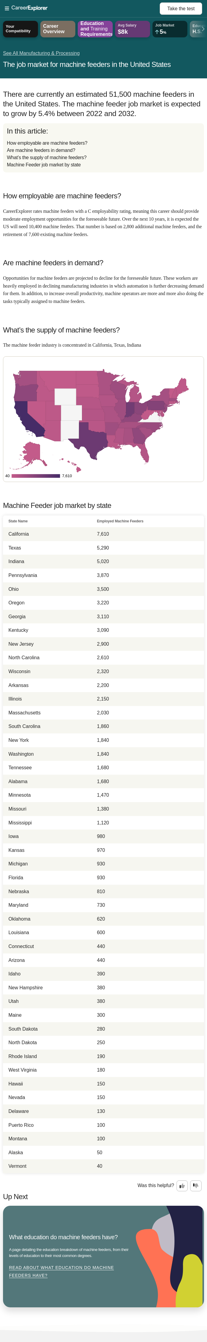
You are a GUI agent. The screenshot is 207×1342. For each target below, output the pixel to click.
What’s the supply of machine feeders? (46, 157)
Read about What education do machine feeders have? (61, 1271)
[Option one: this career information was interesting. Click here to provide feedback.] (182, 1185)
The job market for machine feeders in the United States (87, 64)
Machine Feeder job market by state (44, 164)
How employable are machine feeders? (47, 143)
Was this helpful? (156, 1185)
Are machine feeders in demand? (41, 150)
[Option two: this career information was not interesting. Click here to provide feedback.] (196, 1185)
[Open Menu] (82, 8)
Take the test (181, 8)
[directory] (103, 147)
